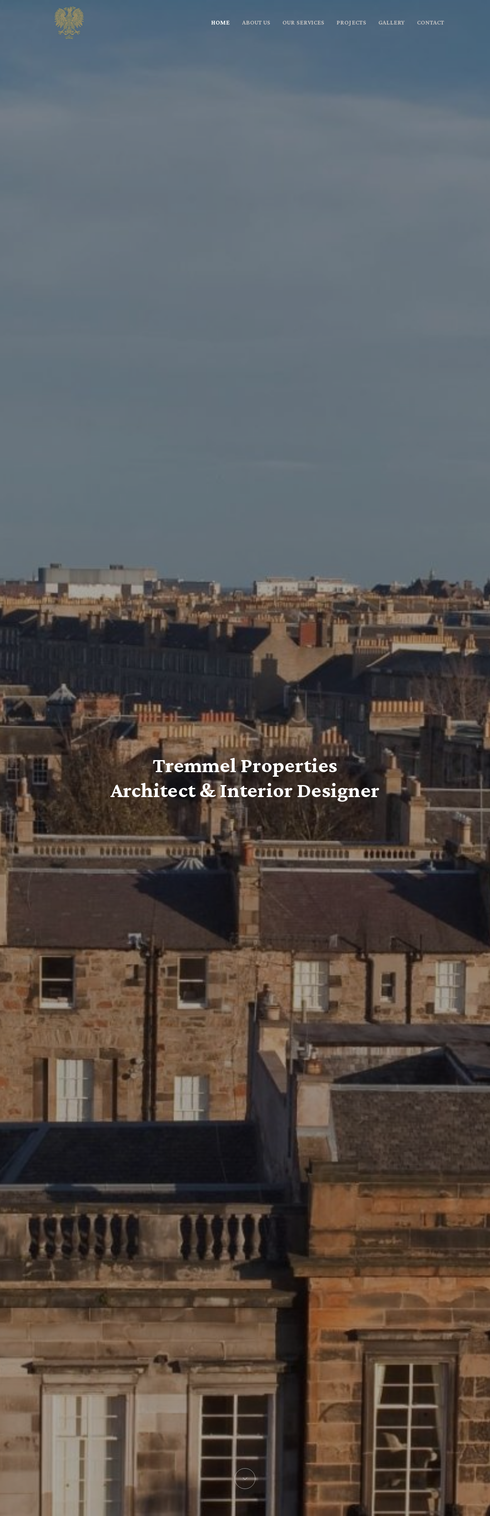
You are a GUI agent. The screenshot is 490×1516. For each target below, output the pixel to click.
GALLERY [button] (391, 22)
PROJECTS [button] (351, 22)
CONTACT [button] (430, 22)
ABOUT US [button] (256, 22)
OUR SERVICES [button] (303, 22)
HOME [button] (220, 22)
